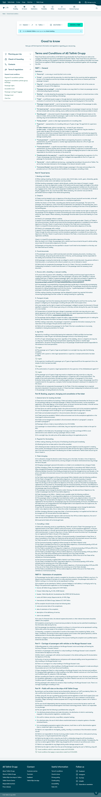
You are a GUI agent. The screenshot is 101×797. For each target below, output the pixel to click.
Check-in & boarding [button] (18, 59)
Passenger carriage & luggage (13, 92)
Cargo (23, 2)
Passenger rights (9, 85)
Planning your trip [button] (18, 54)
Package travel (9, 95)
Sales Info (54, 786)
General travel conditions (12, 74)
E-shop (18, 2)
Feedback (30, 777)
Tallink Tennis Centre (9, 780)
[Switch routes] (32, 25)
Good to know (56, 774)
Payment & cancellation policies (14, 77)
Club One (29, 2)
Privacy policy (56, 777)
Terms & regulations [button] (18, 69)
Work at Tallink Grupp (9, 774)
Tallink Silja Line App (33, 780)
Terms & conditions (57, 771)
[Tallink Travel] (5, 7)
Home (4, 13)
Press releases (7, 786)
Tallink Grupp (39, 2)
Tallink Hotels (11, 2)
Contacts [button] (18, 64)
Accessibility (55, 783)
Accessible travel (9, 88)
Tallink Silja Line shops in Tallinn (12, 777)
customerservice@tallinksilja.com (62, 315)
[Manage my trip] (90, 2)
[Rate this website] (96, 793)
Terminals (30, 774)
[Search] (96, 8)
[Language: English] (80, 2)
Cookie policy (56, 780)
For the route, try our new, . (50, 31)
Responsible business (9, 783)
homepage (75, 319)
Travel (4, 2)
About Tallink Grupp (9, 771)
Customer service (32, 771)
